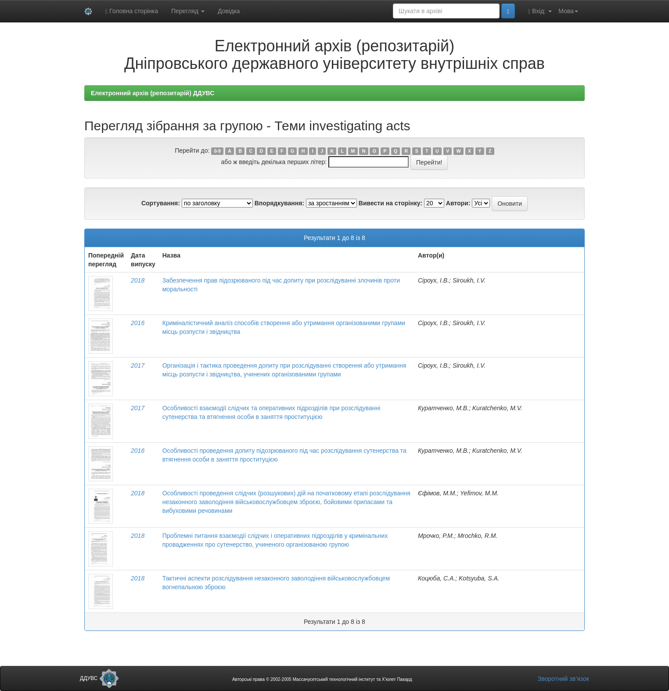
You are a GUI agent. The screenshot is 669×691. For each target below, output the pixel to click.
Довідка (229, 10)
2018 (137, 280)
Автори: (458, 203)
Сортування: (160, 203)
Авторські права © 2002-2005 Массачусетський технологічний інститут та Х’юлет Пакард (322, 679)
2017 (137, 365)
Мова (568, 10)
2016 (137, 322)
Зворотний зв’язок (563, 678)
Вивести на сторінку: (390, 203)
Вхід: (540, 11)
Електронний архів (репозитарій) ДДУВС (152, 93)
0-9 (217, 151)
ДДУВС (99, 678)
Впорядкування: (279, 203)
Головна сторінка (131, 11)
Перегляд (188, 10)
